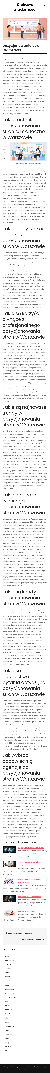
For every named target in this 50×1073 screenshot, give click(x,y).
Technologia (9, 1026)
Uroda (7, 1038)
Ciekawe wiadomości (25, 7)
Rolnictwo (8, 1014)
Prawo (7, 1006)
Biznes (7, 956)
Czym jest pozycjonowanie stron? (31, 848)
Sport (7, 1022)
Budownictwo (10, 960)
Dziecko (8, 964)
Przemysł (8, 1010)
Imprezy (8, 977)
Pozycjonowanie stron (26, 911)
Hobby (7, 973)
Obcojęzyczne (10, 997)
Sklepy (7, 1018)
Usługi (7, 1043)
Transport (8, 1030)
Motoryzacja (9, 989)
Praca (7, 1001)
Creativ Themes (25, 1070)
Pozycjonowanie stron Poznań (29, 897)
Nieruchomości (10, 993)
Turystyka (8, 1034)
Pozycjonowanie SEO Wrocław (31, 940)
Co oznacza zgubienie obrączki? (20, 933)
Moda (7, 985)
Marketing (8, 981)
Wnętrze (8, 1047)
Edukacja (8, 968)
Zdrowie (8, 1051)
